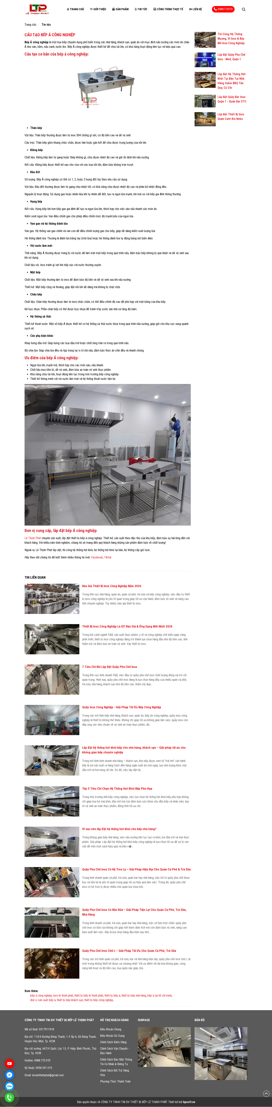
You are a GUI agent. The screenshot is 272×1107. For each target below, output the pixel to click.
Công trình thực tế (168, 9)
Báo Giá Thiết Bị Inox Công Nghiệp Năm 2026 (111, 586)
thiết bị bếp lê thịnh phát (88, 996)
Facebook (97, 557)
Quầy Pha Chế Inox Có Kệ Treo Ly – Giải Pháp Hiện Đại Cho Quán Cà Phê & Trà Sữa (136, 869)
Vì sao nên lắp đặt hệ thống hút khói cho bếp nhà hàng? (119, 829)
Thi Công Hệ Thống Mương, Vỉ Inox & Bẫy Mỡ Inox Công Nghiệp (231, 39)
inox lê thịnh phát (63, 996)
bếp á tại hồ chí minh (159, 996)
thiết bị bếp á (112, 996)
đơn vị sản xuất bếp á (43, 1000)
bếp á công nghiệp (41, 996)
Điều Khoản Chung (110, 1029)
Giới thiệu (98, 9)
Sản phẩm (120, 9)
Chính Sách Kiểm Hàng (113, 1042)
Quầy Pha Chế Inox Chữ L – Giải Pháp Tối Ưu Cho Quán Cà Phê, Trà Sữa (129, 951)
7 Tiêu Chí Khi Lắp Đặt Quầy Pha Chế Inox (109, 667)
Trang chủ (75, 9)
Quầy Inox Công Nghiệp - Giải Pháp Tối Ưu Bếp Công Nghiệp (121, 707)
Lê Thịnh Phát (33, 538)
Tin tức (141, 9)
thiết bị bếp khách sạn (70, 1000)
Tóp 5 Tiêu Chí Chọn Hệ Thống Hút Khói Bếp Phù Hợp (117, 789)
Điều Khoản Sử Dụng (112, 1036)
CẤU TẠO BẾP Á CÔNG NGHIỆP (50, 35)
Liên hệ (195, 9)
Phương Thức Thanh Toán (115, 1081)
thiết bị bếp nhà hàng (133, 996)
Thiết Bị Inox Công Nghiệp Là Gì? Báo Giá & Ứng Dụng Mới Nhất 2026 (127, 626)
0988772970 (223, 9)
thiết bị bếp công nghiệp (98, 1000)
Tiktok (107, 557)
